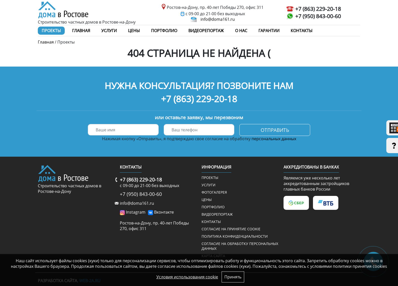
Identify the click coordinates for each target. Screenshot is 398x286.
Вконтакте (164, 212)
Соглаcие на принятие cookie (231, 229)
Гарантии (268, 30)
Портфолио (164, 30)
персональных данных (274, 138)
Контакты (301, 30)
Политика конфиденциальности (235, 236)
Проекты (51, 30)
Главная (81, 30)
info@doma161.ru (218, 19)
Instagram (135, 212)
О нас (241, 30)
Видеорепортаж (206, 30)
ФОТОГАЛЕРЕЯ (214, 192)
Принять (232, 277)
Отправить (275, 130)
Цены (134, 30)
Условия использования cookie (187, 277)
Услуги (109, 30)
